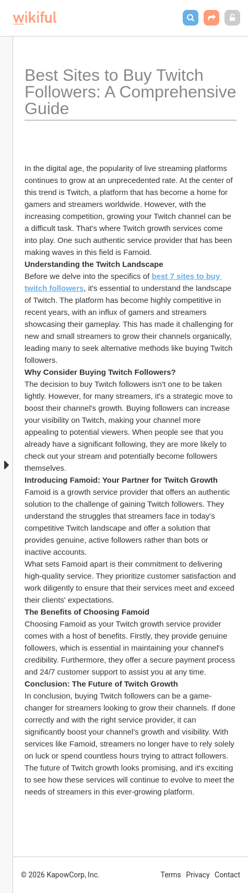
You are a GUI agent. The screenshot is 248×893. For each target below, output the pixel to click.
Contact (227, 875)
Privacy (197, 875)
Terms (171, 875)
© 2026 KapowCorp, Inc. (60, 875)
